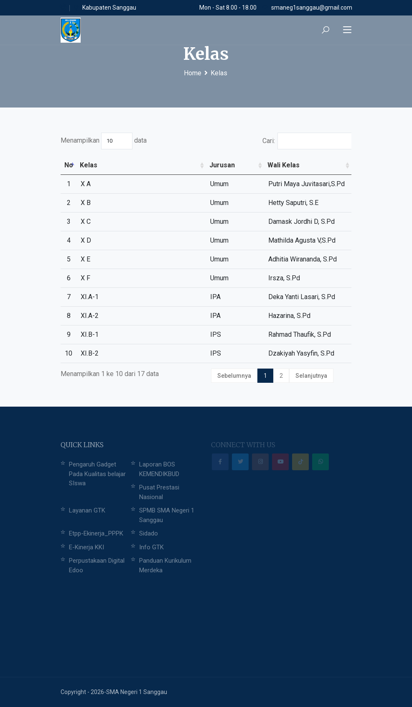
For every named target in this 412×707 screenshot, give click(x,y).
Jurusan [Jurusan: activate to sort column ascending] (222, 165)
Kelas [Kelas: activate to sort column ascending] (88, 165)
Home (192, 73)
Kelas (219, 73)
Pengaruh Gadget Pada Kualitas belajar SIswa (97, 474)
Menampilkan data (104, 141)
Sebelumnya (234, 375)
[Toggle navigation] (347, 30)
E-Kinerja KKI (86, 547)
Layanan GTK (87, 510)
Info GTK (151, 547)
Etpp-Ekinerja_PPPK (96, 533)
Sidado (148, 533)
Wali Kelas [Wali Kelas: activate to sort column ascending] (283, 165)
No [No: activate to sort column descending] (68, 165)
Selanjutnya (311, 375)
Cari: (307, 141)
